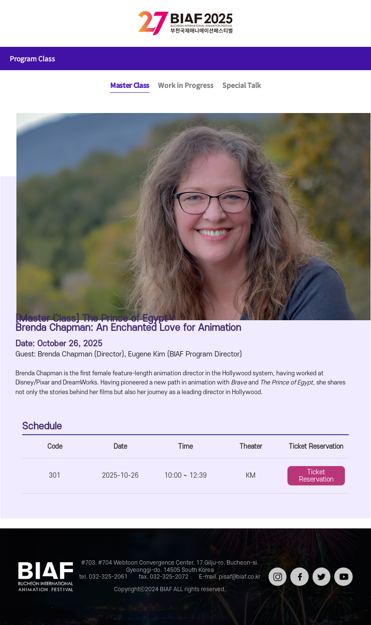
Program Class (32, 58)
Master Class (129, 85)
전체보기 (21, 23)
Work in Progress (186, 85)
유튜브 (342, 571)
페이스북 (298, 574)
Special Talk (241, 85)
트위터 (320, 571)
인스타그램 (277, 574)
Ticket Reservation (316, 476)
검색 (350, 23)
